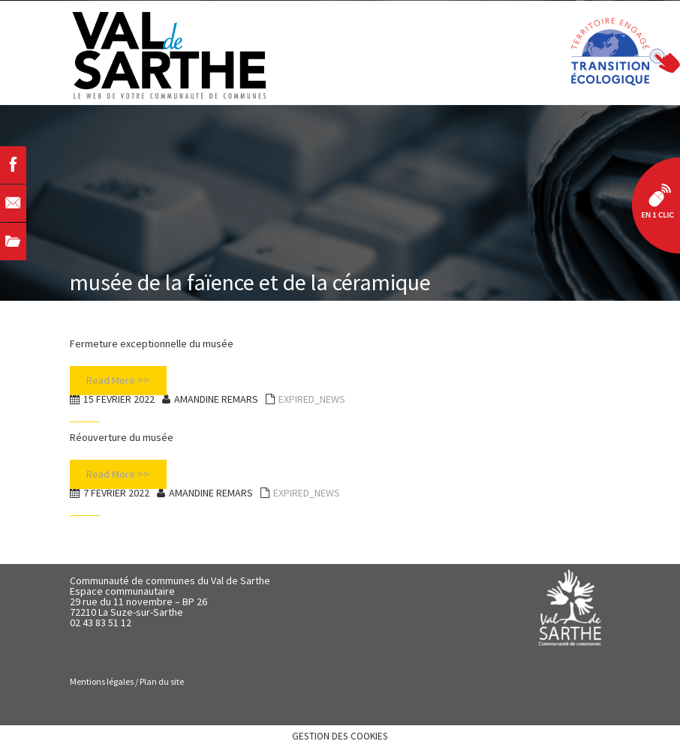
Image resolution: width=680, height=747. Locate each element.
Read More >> (117, 380)
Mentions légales (102, 681)
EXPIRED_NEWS (311, 399)
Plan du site (162, 681)
